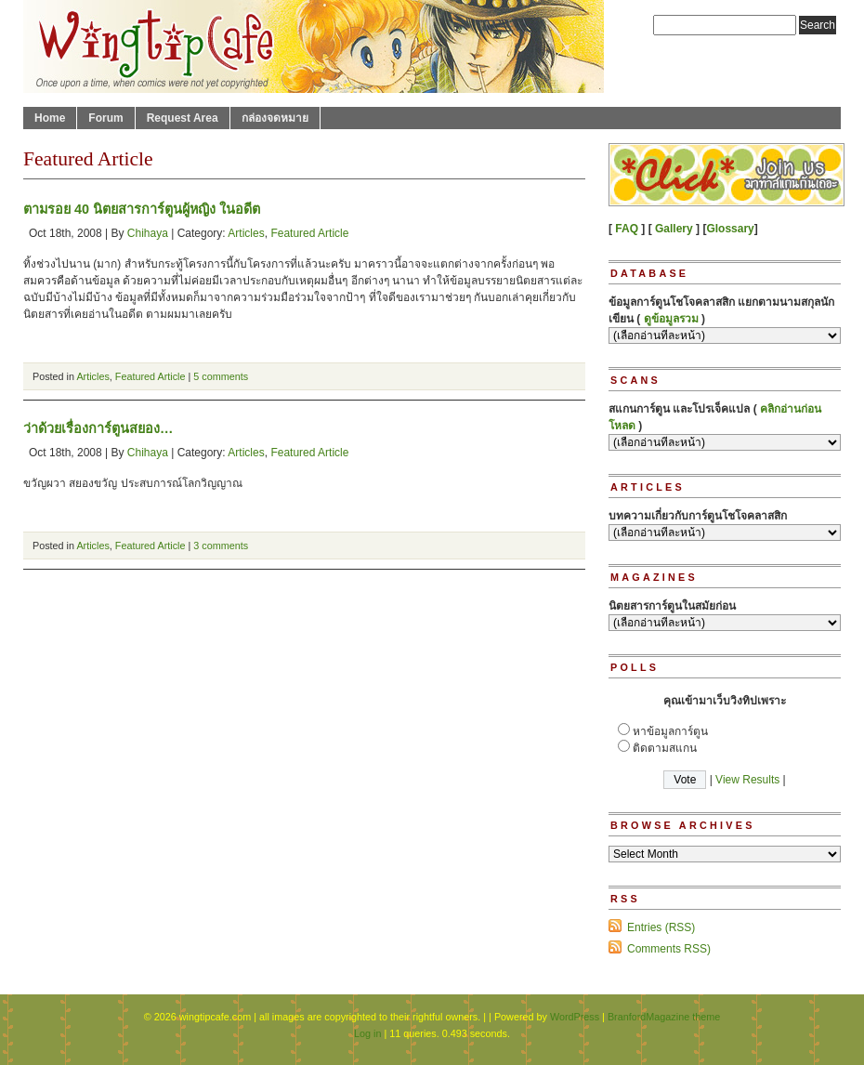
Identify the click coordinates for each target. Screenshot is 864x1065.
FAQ (626, 228)
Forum (105, 118)
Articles (246, 233)
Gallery (674, 228)
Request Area (182, 118)
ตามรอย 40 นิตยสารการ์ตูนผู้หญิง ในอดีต (141, 209)
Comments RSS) (669, 948)
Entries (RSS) (661, 927)
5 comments (220, 376)
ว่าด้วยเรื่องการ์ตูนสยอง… (98, 428)
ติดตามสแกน (665, 748)
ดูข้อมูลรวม (671, 318)
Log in (367, 1033)
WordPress (574, 1016)
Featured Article (309, 233)
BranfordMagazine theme (664, 1016)
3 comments (220, 545)
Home (49, 118)
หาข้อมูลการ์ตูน (670, 731)
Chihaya (147, 233)
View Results (747, 779)
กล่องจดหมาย (275, 118)
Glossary (729, 228)
